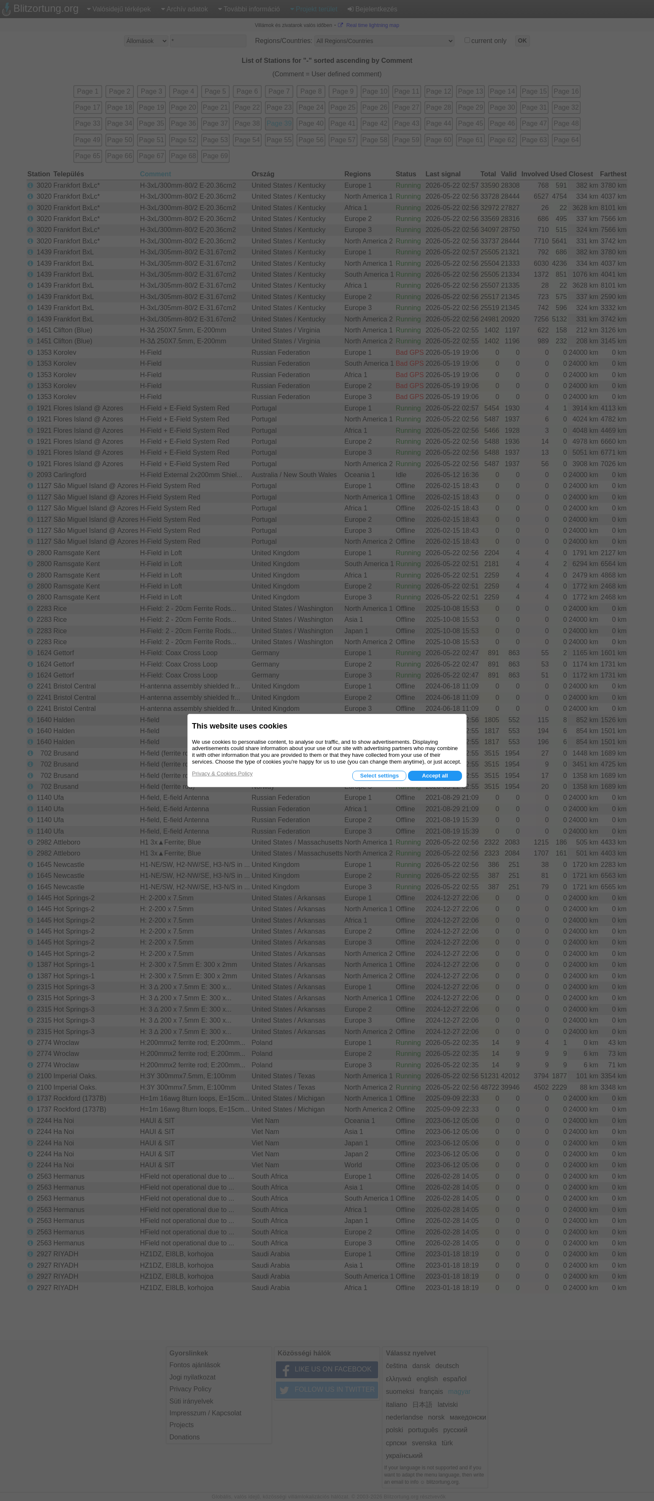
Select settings (379, 775)
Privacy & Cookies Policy (222, 773)
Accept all (435, 775)
